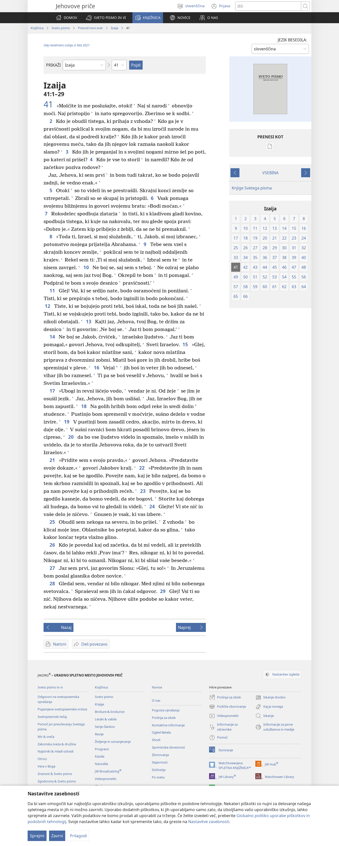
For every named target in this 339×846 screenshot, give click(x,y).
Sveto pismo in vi (50, 687)
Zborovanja (160, 755)
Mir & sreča (46, 736)
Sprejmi (37, 836)
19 (67, 421)
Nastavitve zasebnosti (208, 821)
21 (53, 460)
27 (53, 568)
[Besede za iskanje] (268, 6)
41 (49, 104)
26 (53, 544)
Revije (99, 734)
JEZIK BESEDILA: (292, 40)
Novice (157, 687)
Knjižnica (37, 28)
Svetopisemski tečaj (52, 716)
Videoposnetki (105, 778)
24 (152, 506)
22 (142, 467)
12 (48, 306)
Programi (102, 749)
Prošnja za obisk (164, 717)
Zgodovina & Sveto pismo (57, 781)
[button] (105, 17)
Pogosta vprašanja (165, 710)
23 (143, 491)
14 (53, 336)
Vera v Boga (46, 766)
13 (89, 321)
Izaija (114, 28)
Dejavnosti (160, 762)
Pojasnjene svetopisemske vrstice (62, 709)
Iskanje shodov (270, 697)
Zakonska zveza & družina (57, 744)
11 (53, 290)
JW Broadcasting (108, 771)
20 (71, 436)
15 (185, 344)
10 (86, 267)
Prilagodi (78, 836)
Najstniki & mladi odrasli (55, 751)
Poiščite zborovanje (227, 707)
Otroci (42, 759)
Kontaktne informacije (168, 725)
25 (53, 521)
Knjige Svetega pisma (252, 188)
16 (97, 367)
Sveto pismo (61, 28)
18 (84, 406)
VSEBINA (270, 172)
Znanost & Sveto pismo (55, 773)
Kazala (99, 756)
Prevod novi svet (90, 28)
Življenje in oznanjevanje (113, 741)
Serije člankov (105, 726)
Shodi (156, 740)
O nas (156, 700)
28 (53, 583)
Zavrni (57, 836)
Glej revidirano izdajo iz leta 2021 (67, 45)
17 (53, 390)
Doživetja (159, 769)
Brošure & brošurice (109, 711)
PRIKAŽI (53, 65)
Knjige (99, 704)
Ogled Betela (161, 732)
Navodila (101, 763)
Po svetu (158, 777)
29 (163, 591)
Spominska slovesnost (168, 747)
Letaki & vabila (105, 719)
